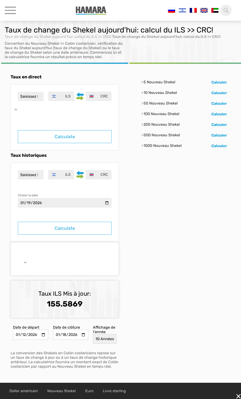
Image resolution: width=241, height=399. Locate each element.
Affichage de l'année (104, 329)
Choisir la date (28, 195)
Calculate (65, 136)
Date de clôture (66, 327)
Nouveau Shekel (61, 391)
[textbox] (61, 96)
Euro (89, 391)
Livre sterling (114, 391)
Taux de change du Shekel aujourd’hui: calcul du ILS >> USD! (58, 36)
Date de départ (26, 327)
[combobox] (61, 96)
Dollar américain (23, 391)
